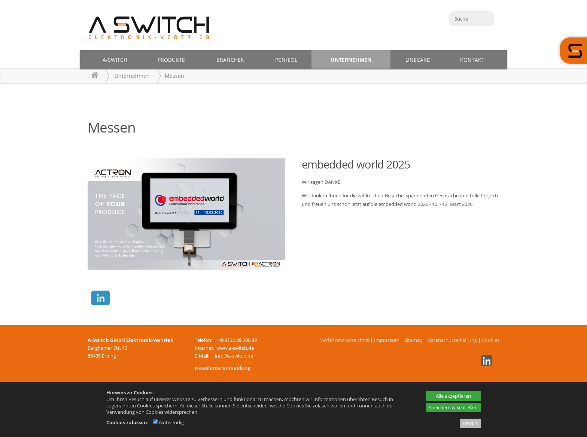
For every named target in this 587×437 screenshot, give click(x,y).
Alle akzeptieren (453, 395)
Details (470, 423)
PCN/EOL (286, 59)
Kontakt (472, 59)
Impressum (386, 340)
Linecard (418, 59)
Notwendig (168, 422)
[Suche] (471, 18)
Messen (174, 75)
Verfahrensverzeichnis (344, 340)
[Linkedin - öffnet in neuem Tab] (485, 364)
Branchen (230, 59)
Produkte (171, 59)
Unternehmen (351, 59)
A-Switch (115, 59)
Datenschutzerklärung (452, 340)
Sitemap (413, 340)
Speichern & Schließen (453, 407)
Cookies (490, 340)
